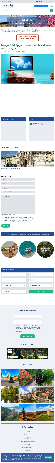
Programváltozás (27, 447)
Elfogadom (48, 457)
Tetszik (13, 357)
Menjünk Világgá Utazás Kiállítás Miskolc (26, 45)
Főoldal (3, 30)
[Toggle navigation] (52, 6)
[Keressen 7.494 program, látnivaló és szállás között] (26, 10)
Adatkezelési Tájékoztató (17, 221)
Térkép (39, 1)
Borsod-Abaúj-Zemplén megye (37, 30)
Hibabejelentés (27, 438)
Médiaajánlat (27, 435)
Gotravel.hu (16, 350)
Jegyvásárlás (49, 1)
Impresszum (27, 444)
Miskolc (51, 30)
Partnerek (27, 450)
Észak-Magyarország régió (16, 30)
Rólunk (27, 432)
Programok (6, 31)
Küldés (5, 225)
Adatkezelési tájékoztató (27, 441)
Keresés (41, 291)
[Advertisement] (27, 104)
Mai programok (6, 1)
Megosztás (43, 357)
